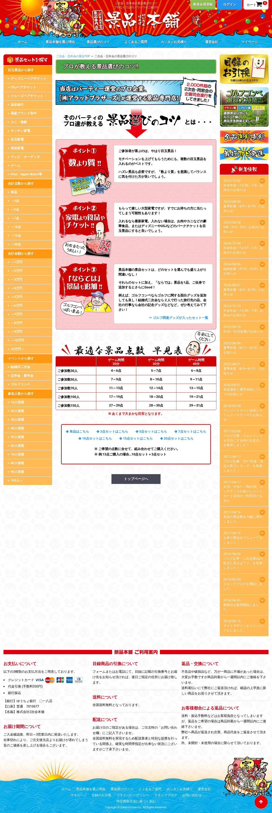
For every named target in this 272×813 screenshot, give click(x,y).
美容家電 (17, 148)
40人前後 (17, 428)
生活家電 (17, 139)
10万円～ (17, 349)
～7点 (15, 218)
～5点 (15, 209)
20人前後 (17, 411)
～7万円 (16, 314)
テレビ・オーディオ (25, 157)
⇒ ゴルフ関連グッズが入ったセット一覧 (178, 318)
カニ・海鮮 (19, 122)
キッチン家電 (20, 131)
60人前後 (17, 446)
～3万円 (16, 279)
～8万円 (16, 323)
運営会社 (211, 42)
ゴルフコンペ (20, 384)
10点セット (90, 438)
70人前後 (17, 454)
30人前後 (17, 420)
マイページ (249, 42)
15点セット (131, 438)
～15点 (16, 236)
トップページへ (136, 479)
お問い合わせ (192, 795)
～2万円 (16, 271)
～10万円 (17, 340)
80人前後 (17, 463)
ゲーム (15, 165)
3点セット (107, 431)
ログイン (229, 4)
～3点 (15, 201)
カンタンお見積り (174, 42)
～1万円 (16, 262)
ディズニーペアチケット (28, 78)
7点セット (185, 431)
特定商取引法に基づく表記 (136, 801)
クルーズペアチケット (27, 96)
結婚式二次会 (20, 367)
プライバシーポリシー (132, 795)
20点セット (172, 438)
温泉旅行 (17, 105)
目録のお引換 (101, 795)
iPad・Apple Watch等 (26, 174)
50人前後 (17, 437)
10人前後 (17, 402)
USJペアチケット (23, 87)
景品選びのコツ (98, 42)
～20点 (16, 244)
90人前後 (17, 472)
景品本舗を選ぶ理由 (60, 42)
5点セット (146, 431)
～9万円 (16, 332)
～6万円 (16, 306)
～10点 (16, 227)
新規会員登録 (203, 4)
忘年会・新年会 (22, 376)
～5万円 (16, 297)
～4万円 (16, 288)
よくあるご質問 (135, 42)
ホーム (22, 42)
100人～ (17, 480)
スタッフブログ (165, 795)
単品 (14, 192)
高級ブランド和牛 (24, 113)
